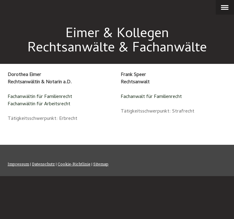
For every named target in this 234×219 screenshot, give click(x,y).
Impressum (18, 164)
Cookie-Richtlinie (74, 164)
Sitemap (100, 164)
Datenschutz (43, 164)
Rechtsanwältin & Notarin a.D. (40, 82)
